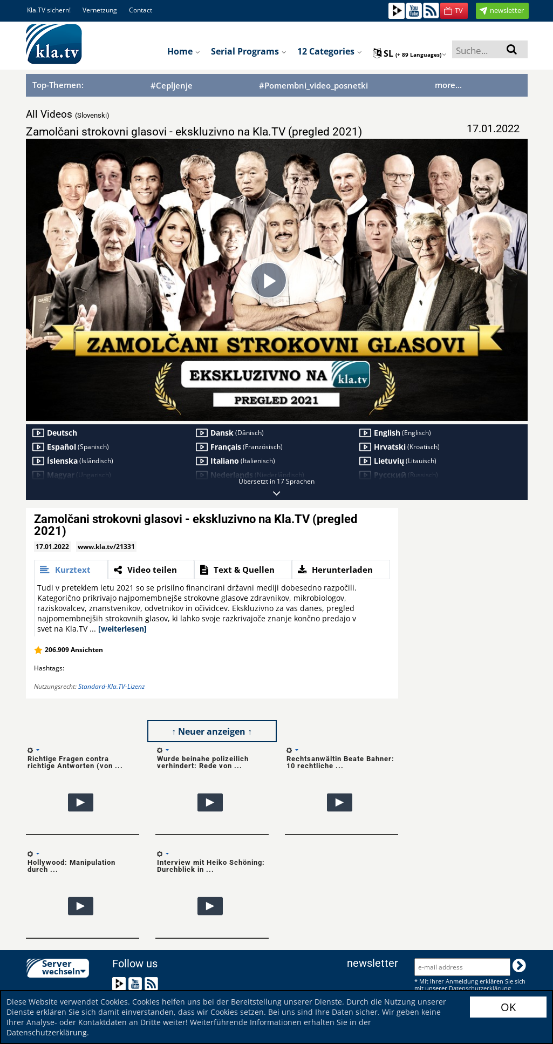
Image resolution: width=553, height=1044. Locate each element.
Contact (140, 10)
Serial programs (248, 51)
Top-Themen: (58, 84)
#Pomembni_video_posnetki (313, 85)
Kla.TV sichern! (49, 10)
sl (410, 53)
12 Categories (329, 51)
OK (508, 1007)
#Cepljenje (172, 85)
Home (183, 51)
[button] (454, 11)
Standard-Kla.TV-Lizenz (111, 686)
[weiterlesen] (122, 628)
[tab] (71, 569)
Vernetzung (100, 10)
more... (448, 84)
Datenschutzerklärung (46, 1032)
